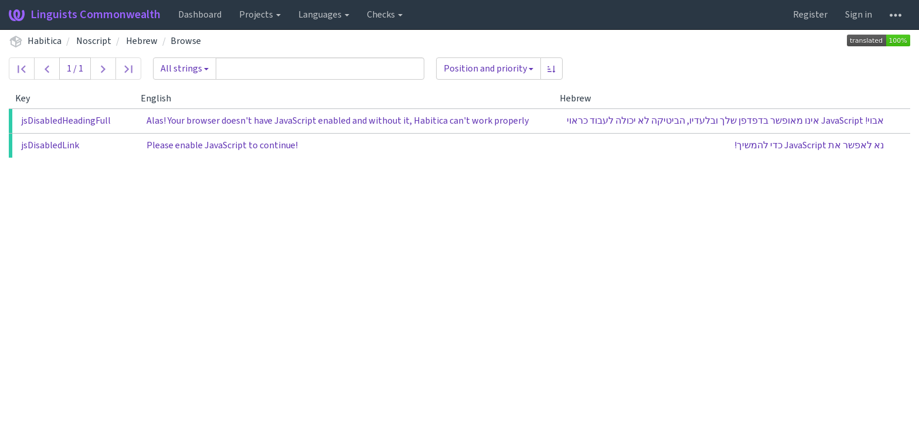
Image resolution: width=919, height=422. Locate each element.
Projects (260, 14)
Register (810, 14)
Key (27, 98)
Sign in (858, 14)
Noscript (93, 41)
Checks (385, 14)
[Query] (320, 68)
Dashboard (200, 14)
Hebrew (142, 41)
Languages (323, 14)
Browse (186, 41)
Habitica (45, 41)
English (161, 98)
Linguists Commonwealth (85, 14)
